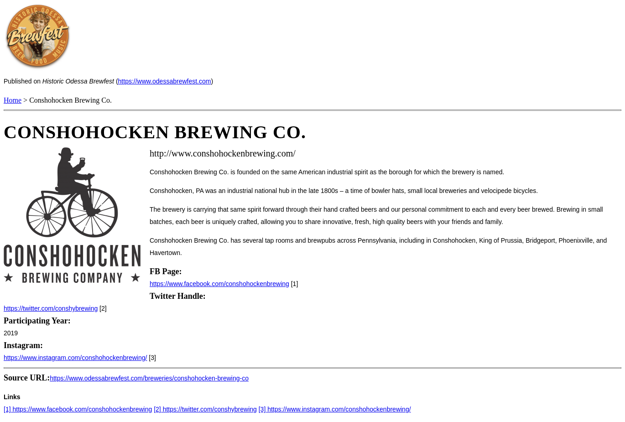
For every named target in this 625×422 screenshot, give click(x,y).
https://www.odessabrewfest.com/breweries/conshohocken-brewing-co (149, 378)
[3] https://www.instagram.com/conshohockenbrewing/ (335, 409)
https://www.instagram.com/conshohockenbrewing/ (75, 357)
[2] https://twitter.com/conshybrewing (205, 409)
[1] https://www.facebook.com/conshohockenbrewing (78, 409)
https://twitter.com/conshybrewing (51, 308)
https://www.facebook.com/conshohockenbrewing (219, 283)
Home (12, 100)
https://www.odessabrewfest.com (164, 81)
